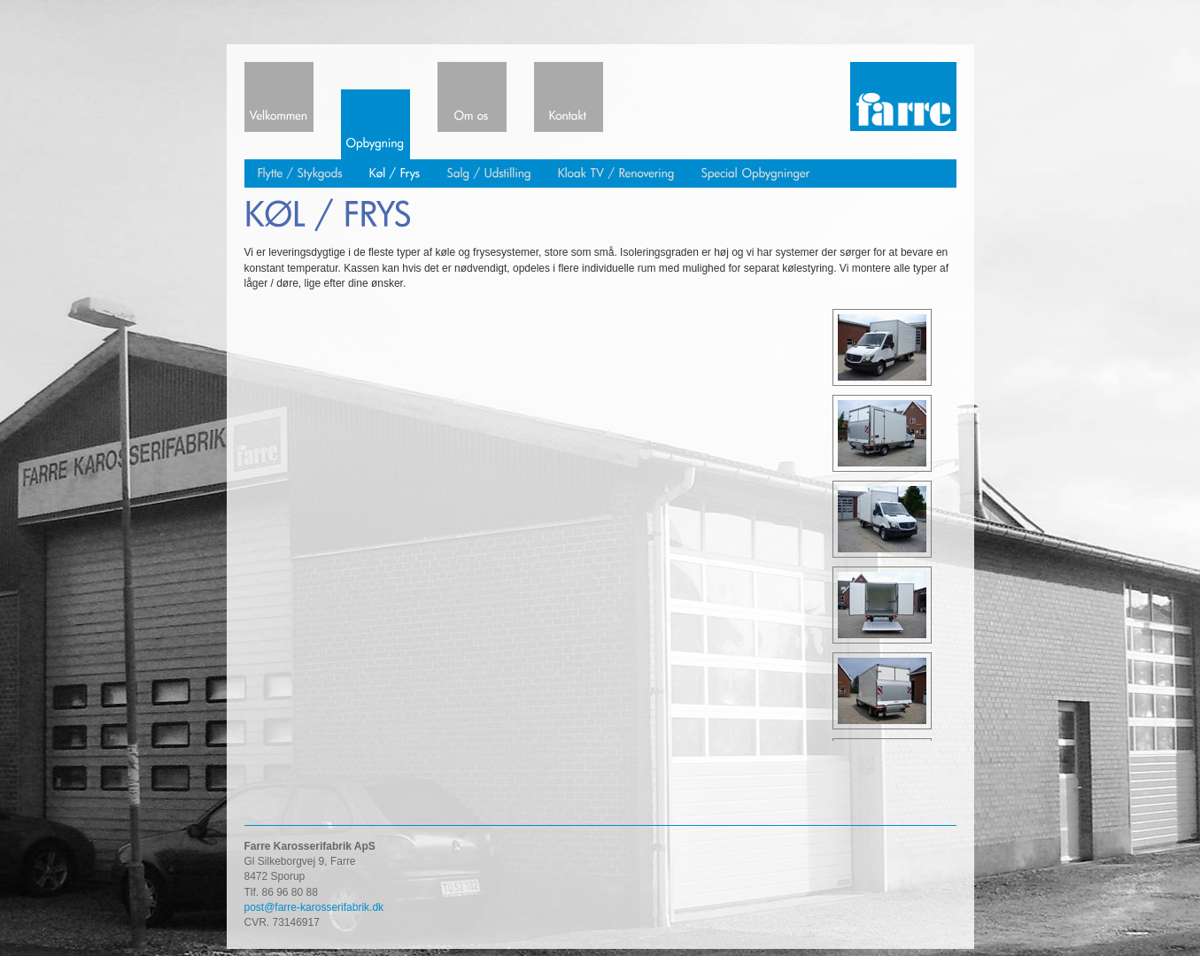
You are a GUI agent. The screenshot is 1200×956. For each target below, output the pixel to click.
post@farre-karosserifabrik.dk (314, 907)
